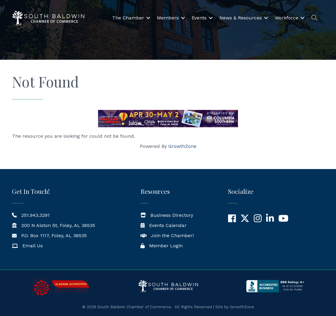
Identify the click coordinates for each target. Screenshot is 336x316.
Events (199, 18)
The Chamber (128, 18)
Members (168, 18)
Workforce (286, 18)
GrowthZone (182, 146)
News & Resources (240, 18)
